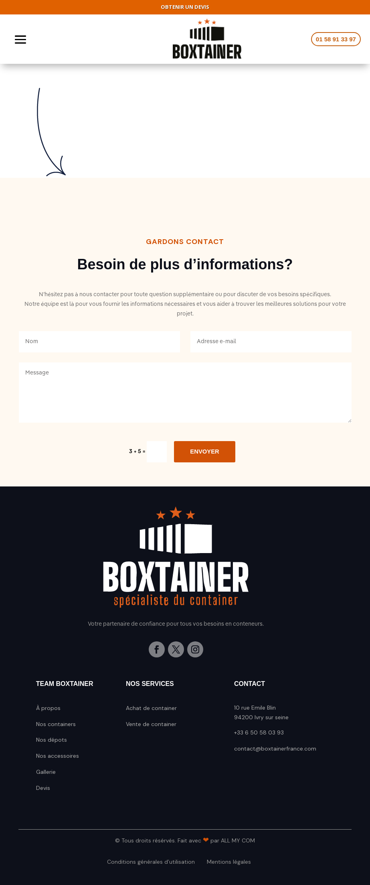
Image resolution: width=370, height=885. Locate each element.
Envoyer (204, 451)
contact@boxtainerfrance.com (275, 748)
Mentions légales (229, 861)
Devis (43, 787)
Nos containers (56, 724)
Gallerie (46, 771)
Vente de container (151, 724)
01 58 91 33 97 (336, 39)
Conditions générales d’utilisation (151, 861)
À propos (48, 708)
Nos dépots (51, 739)
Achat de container (151, 708)
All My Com (238, 840)
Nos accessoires (57, 755)
